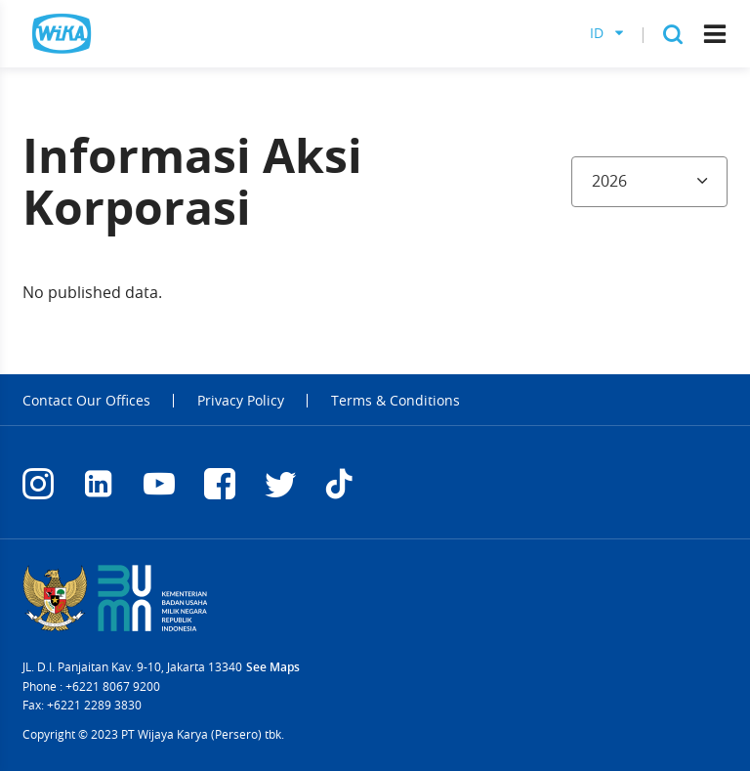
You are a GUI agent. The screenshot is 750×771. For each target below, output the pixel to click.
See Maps (273, 667)
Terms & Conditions (395, 400)
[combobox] (649, 181)
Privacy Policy (240, 400)
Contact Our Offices (86, 400)
